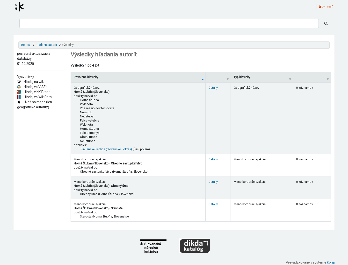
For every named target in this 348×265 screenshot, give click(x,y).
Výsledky (68, 45)
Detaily (213, 87)
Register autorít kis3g (21, 7)
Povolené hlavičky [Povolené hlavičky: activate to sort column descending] (86, 77)
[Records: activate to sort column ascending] (312, 77)
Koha (331, 262)
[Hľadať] (326, 23)
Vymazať (326, 6)
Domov (25, 45)
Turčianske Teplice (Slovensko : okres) (106, 149)
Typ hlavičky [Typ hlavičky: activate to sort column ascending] (242, 77)
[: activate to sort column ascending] (218, 77)
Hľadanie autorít (46, 45)
